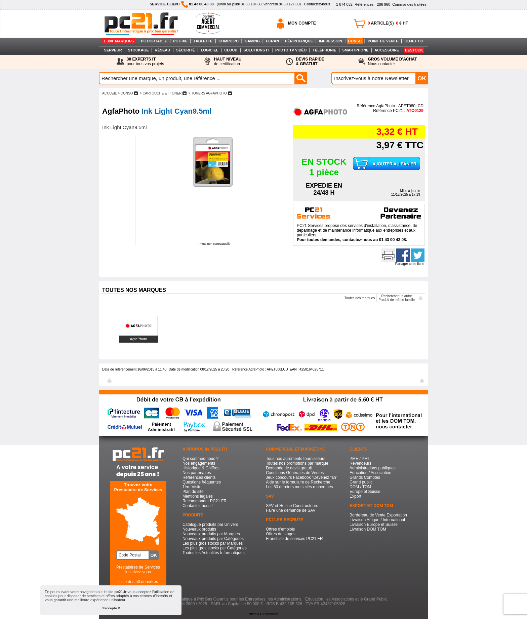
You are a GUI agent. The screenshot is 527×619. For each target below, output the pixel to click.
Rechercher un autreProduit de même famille (396, 298)
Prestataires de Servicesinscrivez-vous (138, 569)
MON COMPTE (302, 23)
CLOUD (230, 50)
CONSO (355, 41)
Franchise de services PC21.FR (294, 538)
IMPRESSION (330, 41)
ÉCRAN (272, 41)
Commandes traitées (401, 4)
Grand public (361, 482)
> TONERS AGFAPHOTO (210, 93)
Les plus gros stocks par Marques (213, 543)
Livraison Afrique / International (377, 519)
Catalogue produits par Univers (210, 524)
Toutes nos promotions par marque (297, 463)
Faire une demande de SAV (290, 510)
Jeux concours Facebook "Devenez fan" (301, 477)
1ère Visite (192, 487)
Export (355, 496)
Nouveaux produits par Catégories (213, 538)
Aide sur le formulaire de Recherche (298, 482)
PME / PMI (359, 458)
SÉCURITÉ (185, 50)
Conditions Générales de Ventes (295, 472)
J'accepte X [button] (111, 608)
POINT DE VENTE (383, 41)
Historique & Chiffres (201, 468)
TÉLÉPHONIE (324, 50)
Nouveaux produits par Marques (211, 534)
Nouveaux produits (199, 529)
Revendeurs (360, 463)
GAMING (252, 41)
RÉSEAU (162, 50)
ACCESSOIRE (386, 50)
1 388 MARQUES (119, 41)
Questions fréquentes (202, 482)
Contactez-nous (317, 4)
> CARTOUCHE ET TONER (163, 93)
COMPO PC (228, 41)
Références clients (199, 477)
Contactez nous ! (198, 505)
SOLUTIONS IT (256, 50)
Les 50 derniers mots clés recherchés (299, 487)
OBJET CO (413, 41)
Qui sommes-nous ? (200, 458)
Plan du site (193, 491)
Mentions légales (198, 496)
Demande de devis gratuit (289, 468)
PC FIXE (180, 41)
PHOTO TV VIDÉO (291, 50)
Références (354, 4)
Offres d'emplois (280, 529)
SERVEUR (113, 50)
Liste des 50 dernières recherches (138, 584)
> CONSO (128, 93)
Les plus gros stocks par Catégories (215, 548)
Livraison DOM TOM (368, 529)
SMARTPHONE (355, 50)
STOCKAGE (138, 50)
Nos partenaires (197, 472)
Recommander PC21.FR (205, 501)
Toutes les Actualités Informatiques (214, 552)
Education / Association (370, 472)
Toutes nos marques (359, 298)
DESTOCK (414, 50)
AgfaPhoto (138, 339)
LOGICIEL (209, 50)
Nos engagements (199, 463)
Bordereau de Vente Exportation (378, 515)
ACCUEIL (109, 93)
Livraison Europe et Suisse (374, 524)
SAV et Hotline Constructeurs (292, 505)
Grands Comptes (365, 477)
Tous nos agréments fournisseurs (295, 458)
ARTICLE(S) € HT (388, 23)
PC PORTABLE (154, 41)
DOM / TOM (360, 487)
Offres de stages (280, 534)
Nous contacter (392, 61)
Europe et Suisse (365, 491)
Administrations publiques (373, 468)
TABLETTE (203, 41)
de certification (227, 61)
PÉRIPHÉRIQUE (299, 41)
